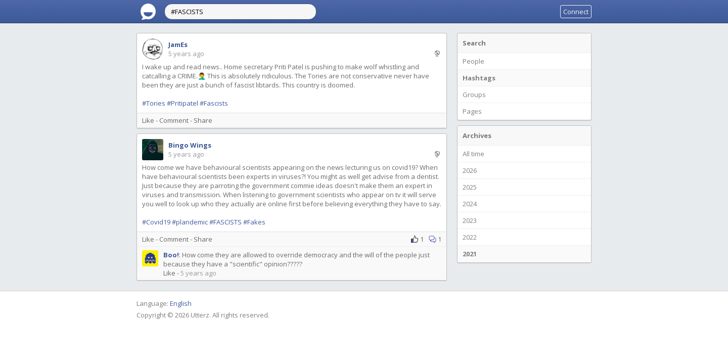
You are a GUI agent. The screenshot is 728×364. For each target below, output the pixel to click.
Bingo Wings (189, 145)
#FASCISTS (225, 221)
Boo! (171, 254)
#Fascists (214, 103)
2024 (470, 203)
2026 (470, 170)
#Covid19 (156, 221)
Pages (472, 111)
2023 (470, 220)
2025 (470, 187)
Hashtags (479, 77)
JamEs (178, 44)
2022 (470, 237)
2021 (470, 253)
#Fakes (254, 221)
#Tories (153, 103)
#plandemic (190, 221)
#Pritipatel (182, 103)
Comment (174, 120)
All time (473, 153)
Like (148, 120)
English (181, 303)
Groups (474, 94)
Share (203, 120)
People (473, 61)
